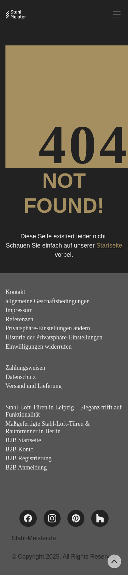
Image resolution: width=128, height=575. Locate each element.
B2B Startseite (23, 440)
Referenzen (19, 319)
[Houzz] (99, 518)
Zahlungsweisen (25, 367)
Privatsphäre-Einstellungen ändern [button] (47, 328)
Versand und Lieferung (33, 385)
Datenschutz (20, 377)
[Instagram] (52, 518)
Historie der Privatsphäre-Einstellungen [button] (53, 337)
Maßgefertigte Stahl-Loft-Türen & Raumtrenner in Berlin (47, 427)
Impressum (19, 310)
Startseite (109, 245)
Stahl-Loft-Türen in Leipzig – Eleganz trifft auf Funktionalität (63, 411)
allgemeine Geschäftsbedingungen (47, 301)
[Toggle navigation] (117, 14)
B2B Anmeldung (26, 467)
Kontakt (15, 292)
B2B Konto (19, 449)
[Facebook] (27, 518)
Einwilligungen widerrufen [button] (38, 346)
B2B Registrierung (28, 458)
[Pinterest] (75, 518)
